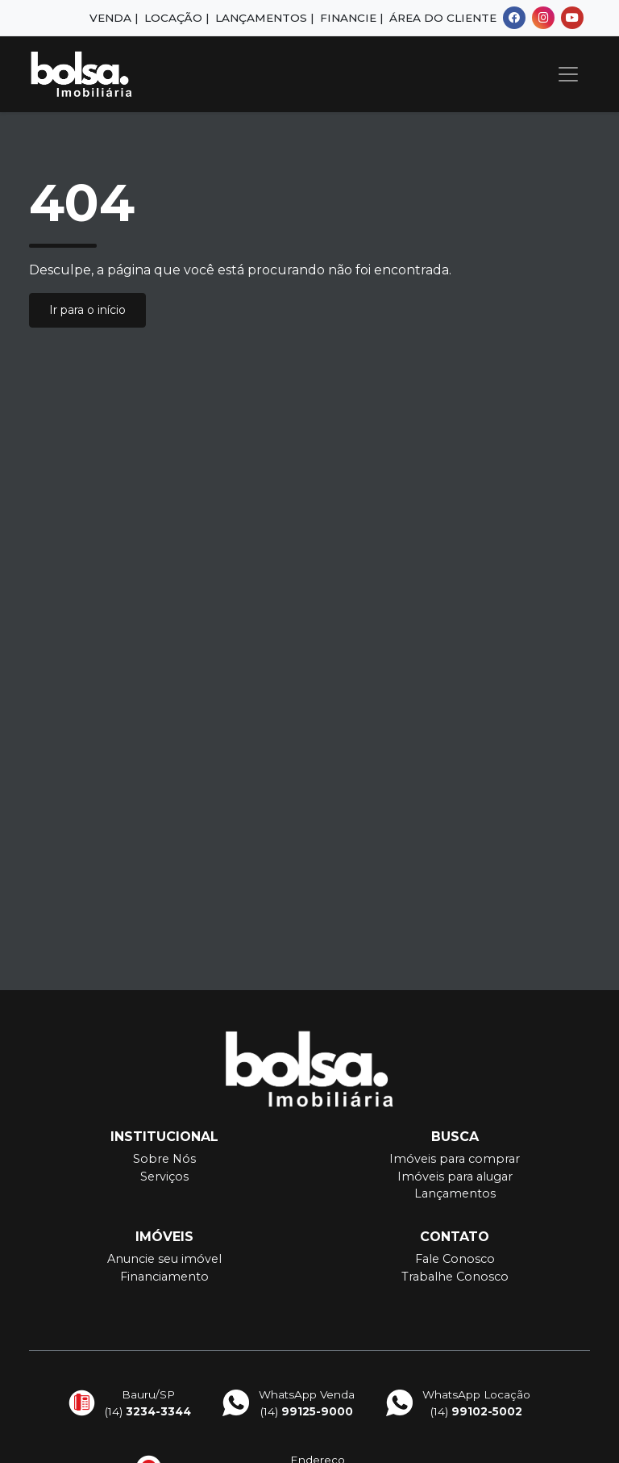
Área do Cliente (442, 17)
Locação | (176, 17)
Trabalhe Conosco (455, 1276)
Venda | (113, 17)
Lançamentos (455, 1193)
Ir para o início (87, 310)
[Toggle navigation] (568, 74)
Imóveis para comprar (454, 1159)
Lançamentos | (264, 17)
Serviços (164, 1176)
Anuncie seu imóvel (164, 1259)
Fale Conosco (455, 1259)
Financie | (351, 17)
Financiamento (164, 1276)
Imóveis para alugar (455, 1176)
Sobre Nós (164, 1159)
